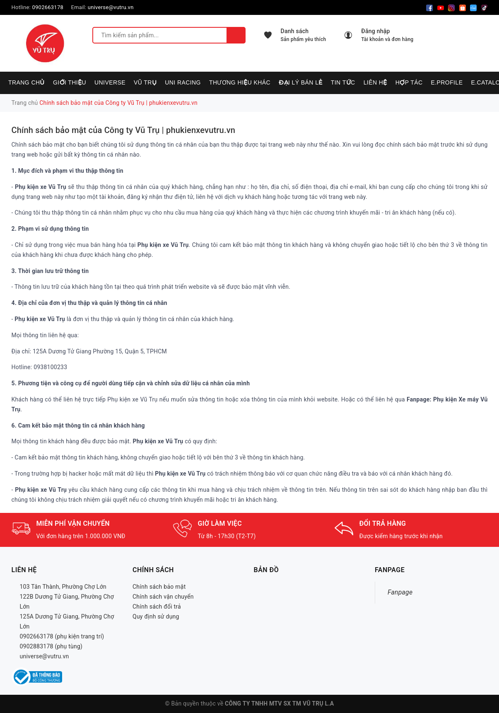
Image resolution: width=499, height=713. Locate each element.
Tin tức (343, 82)
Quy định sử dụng (156, 616)
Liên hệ (375, 82)
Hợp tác (409, 82)
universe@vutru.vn (111, 7)
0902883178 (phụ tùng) (51, 646)
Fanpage (400, 592)
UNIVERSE (109, 82)
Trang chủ (26, 82)
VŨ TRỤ (145, 82)
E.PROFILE (447, 82)
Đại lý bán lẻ (301, 82)
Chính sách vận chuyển (163, 596)
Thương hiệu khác (239, 82)
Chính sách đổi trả (157, 606)
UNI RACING (183, 82)
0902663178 (47, 7)
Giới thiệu (69, 82)
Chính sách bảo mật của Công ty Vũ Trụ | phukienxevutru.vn (124, 130)
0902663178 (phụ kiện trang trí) (62, 636)
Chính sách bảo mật (159, 586)
